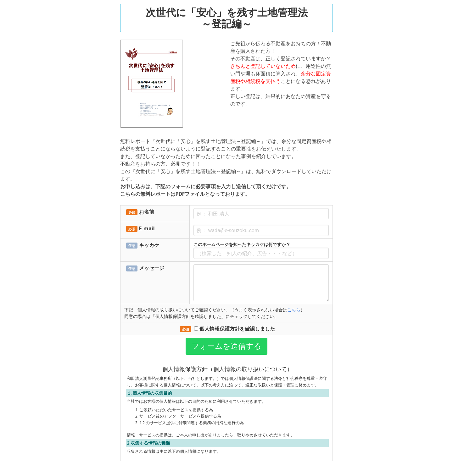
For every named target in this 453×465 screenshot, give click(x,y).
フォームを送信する (226, 346)
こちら (293, 310)
